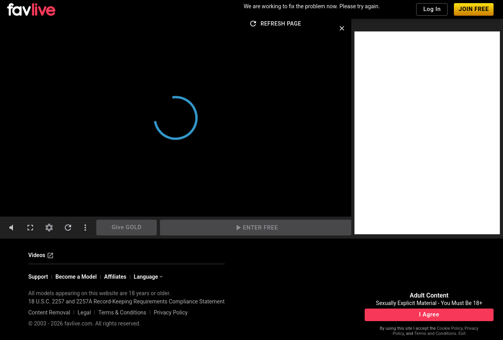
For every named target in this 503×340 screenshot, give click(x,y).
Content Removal (49, 312)
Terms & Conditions (122, 312)
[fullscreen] (30, 227)
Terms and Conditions (435, 333)
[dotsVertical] (85, 227)
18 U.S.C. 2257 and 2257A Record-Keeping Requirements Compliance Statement (126, 301)
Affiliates (115, 277)
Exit (462, 333)
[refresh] (68, 227)
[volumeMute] (11, 227)
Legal (84, 312)
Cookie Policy (450, 328)
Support (38, 277)
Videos (41, 255)
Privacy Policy (170, 312)
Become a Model (76, 277)
